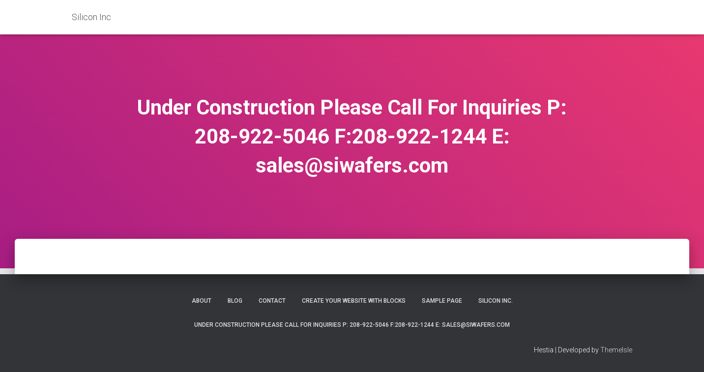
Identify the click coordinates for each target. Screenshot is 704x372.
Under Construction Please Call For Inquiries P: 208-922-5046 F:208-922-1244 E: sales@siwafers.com (352, 324)
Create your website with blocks (354, 300)
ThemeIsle (616, 350)
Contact (272, 300)
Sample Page (442, 300)
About (201, 300)
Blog (235, 300)
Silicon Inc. (495, 300)
